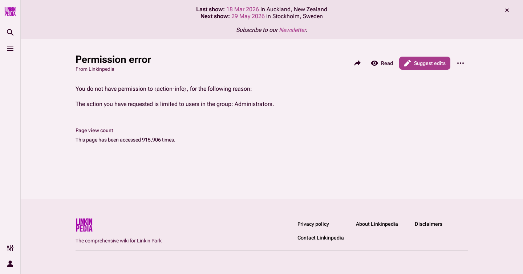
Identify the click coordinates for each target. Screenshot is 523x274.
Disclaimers (428, 224)
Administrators (253, 104)
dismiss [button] (507, 10)
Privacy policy (313, 224)
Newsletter (292, 29)
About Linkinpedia (377, 224)
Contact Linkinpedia (320, 238)
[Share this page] (357, 63)
